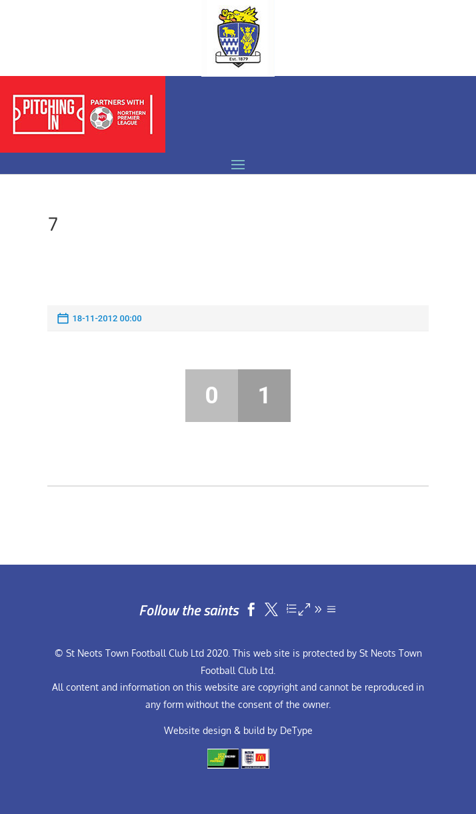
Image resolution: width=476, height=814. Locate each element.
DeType (296, 730)
